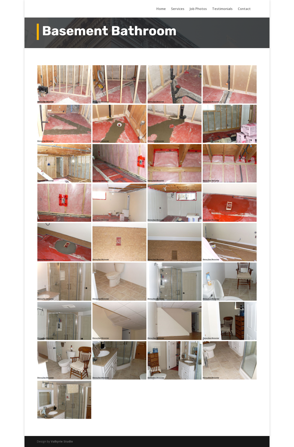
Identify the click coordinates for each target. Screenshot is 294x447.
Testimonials (222, 9)
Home (161, 9)
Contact (244, 9)
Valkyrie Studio (62, 441)
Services (177, 9)
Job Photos (198, 9)
